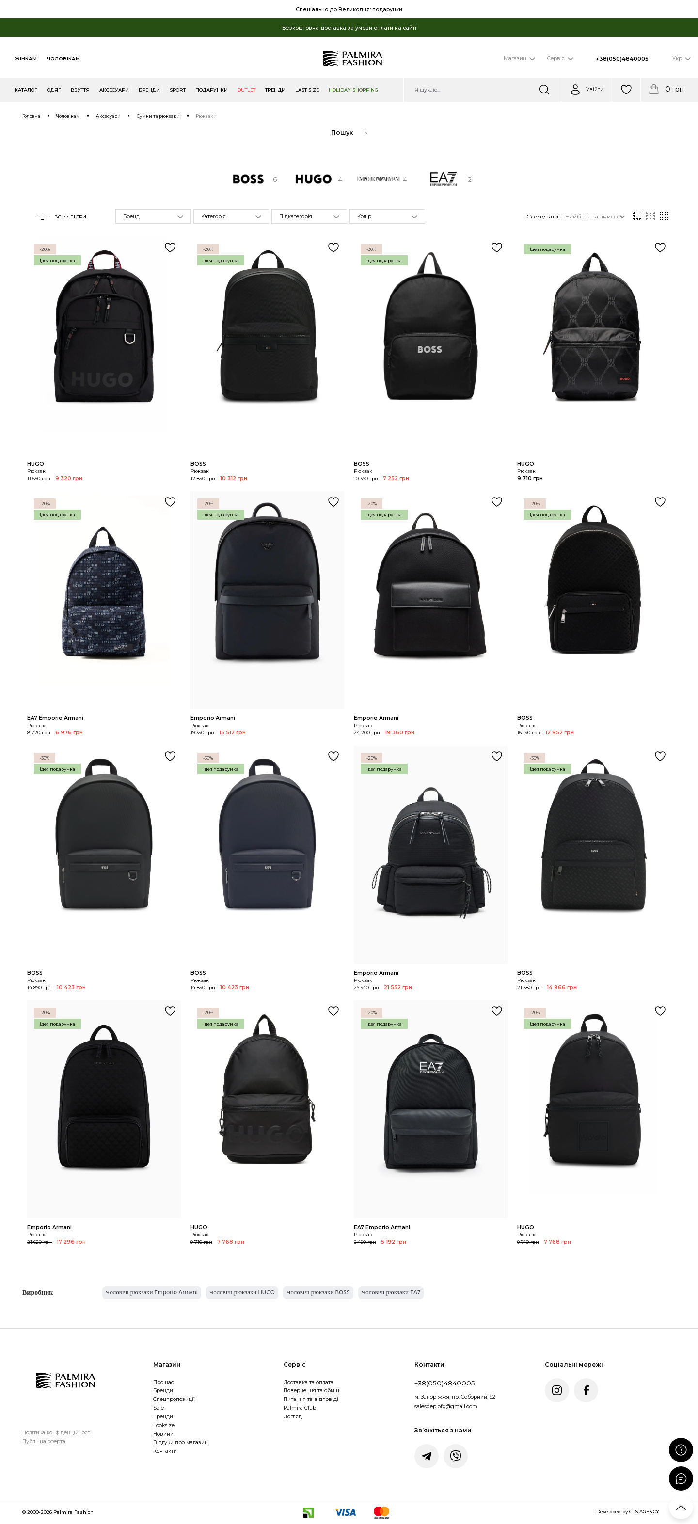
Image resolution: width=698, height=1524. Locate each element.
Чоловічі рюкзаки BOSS (318, 1292)
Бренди (163, 1390)
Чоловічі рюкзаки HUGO (242, 1292)
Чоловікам (63, 58)
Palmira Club (300, 1408)
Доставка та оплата (308, 1382)
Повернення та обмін (311, 1390)
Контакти (165, 1451)
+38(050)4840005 (622, 58)
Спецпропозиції (174, 1399)
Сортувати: (543, 216)
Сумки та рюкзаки (158, 116)
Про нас (163, 1382)
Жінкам (26, 58)
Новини (163, 1434)
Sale (158, 1408)
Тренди (163, 1417)
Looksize (163, 1425)
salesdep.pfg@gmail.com (445, 1406)
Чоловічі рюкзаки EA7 (391, 1292)
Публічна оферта (43, 1441)
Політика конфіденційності (57, 1433)
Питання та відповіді (311, 1399)
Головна (31, 116)
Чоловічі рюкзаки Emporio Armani (152, 1292)
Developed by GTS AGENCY (627, 1511)
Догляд (293, 1417)
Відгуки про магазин (180, 1442)
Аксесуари (108, 116)
